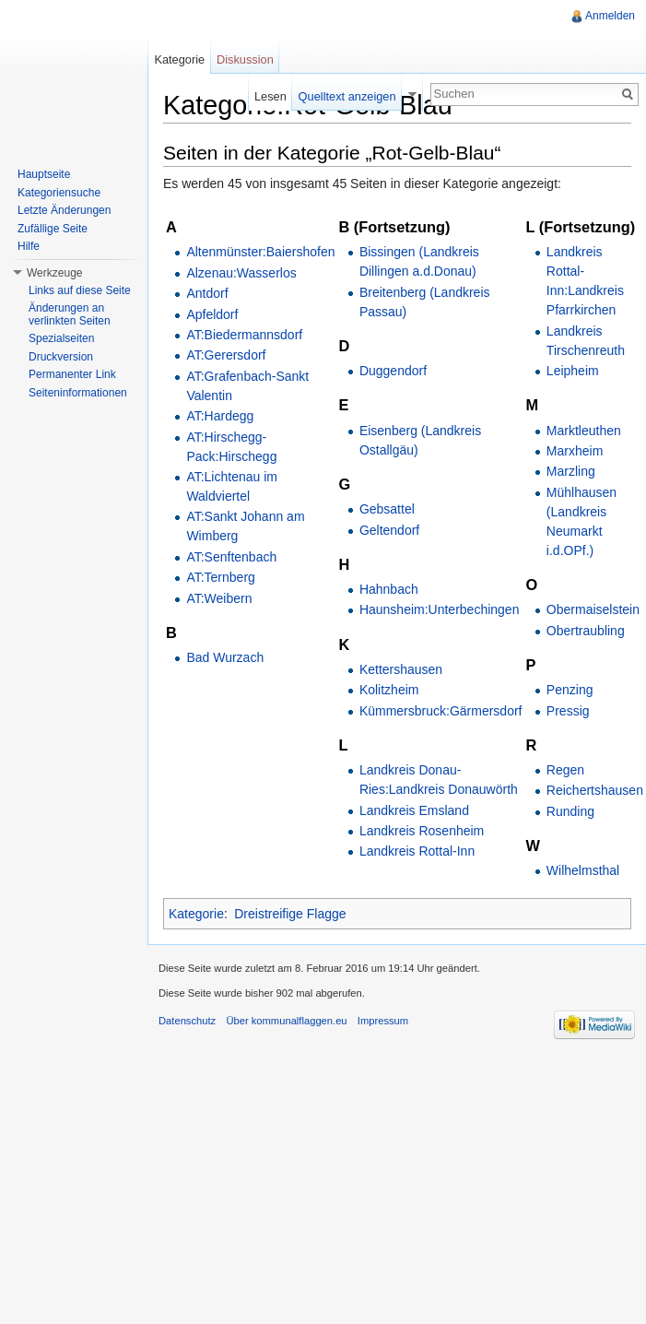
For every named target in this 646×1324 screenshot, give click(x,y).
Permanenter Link (72, 374)
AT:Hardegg (219, 415)
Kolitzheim (389, 689)
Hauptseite (44, 174)
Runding (570, 811)
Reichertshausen (594, 790)
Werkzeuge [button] (54, 272)
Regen (565, 769)
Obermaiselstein (593, 609)
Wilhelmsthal (582, 870)
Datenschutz (187, 1020)
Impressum (383, 1020)
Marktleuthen (583, 430)
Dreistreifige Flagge (290, 913)
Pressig (568, 710)
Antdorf (207, 293)
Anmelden (610, 15)
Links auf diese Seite (80, 290)
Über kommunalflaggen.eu (286, 1020)
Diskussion (245, 59)
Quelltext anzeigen (347, 96)
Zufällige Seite (53, 228)
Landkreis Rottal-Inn (417, 851)
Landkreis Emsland (414, 810)
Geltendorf (389, 530)
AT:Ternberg (220, 577)
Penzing (569, 689)
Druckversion (61, 356)
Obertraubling (585, 630)
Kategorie (196, 913)
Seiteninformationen (78, 392)
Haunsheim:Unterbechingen (439, 609)
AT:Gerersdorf (225, 355)
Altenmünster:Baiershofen (260, 251)
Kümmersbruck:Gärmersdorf (441, 710)
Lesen (270, 96)
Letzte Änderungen (64, 210)
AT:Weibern (219, 598)
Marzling (570, 471)
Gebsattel (387, 509)
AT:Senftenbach (231, 557)
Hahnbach (388, 589)
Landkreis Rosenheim (421, 830)
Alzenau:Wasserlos (241, 273)
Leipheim (572, 370)
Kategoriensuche (59, 192)
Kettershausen (400, 669)
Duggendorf (393, 370)
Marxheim (574, 450)
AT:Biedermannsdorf (244, 334)
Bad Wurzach (225, 657)
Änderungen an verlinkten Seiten (70, 314)
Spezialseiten (61, 338)
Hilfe (29, 246)
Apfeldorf (212, 314)
